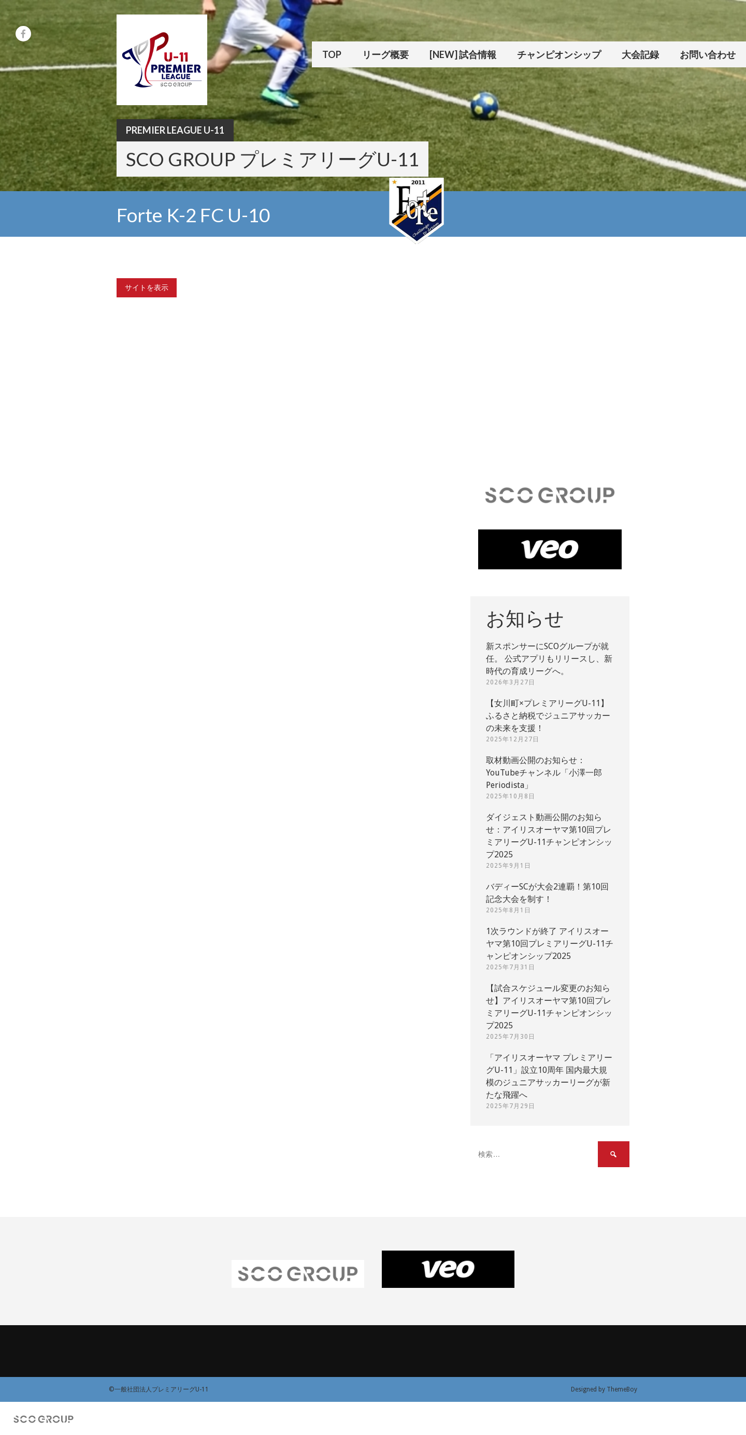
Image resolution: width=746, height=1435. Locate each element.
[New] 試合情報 (462, 54)
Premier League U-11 (175, 130)
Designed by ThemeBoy (604, 1389)
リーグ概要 (385, 54)
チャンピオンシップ (559, 54)
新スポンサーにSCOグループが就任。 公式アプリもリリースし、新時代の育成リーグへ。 (549, 658)
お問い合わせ (708, 54)
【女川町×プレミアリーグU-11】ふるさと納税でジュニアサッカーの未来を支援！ (548, 715)
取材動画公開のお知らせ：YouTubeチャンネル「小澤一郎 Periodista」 (544, 772)
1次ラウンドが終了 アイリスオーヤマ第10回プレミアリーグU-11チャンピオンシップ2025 (549, 943)
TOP (331, 54)
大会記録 (640, 54)
